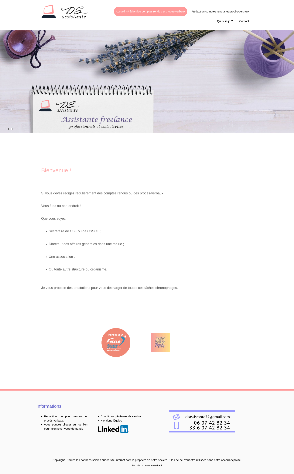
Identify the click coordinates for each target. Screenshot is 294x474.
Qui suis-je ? (225, 21)
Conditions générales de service (121, 416)
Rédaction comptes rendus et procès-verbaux (220, 11)
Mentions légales (111, 420)
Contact (244, 21)
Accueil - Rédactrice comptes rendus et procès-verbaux (151, 11)
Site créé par (147, 465)
